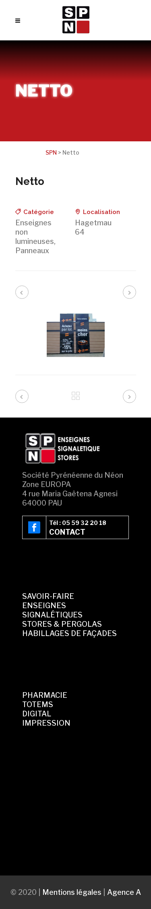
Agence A (124, 892)
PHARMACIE (44, 695)
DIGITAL (36, 714)
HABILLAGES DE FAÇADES (69, 633)
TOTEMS (37, 704)
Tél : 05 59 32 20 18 (77, 522)
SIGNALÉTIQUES (52, 615)
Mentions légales (71, 892)
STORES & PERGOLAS (62, 624)
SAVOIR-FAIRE (48, 596)
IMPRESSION (46, 723)
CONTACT (67, 532)
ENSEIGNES (44, 605)
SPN (51, 152)
